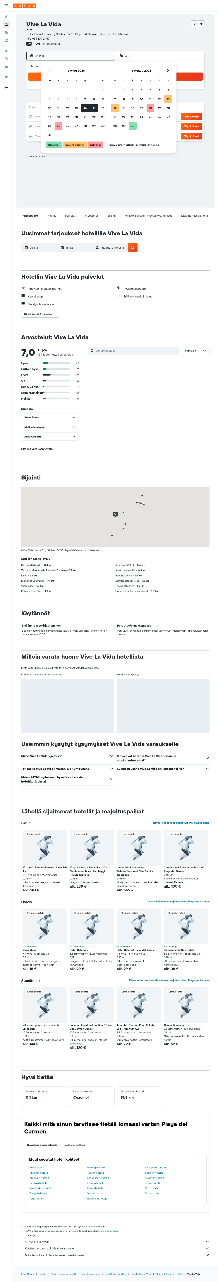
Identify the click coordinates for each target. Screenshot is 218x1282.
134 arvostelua (51, 44)
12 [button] (67, 108)
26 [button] (67, 126)
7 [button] (85, 99)
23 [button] (102, 117)
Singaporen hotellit (156, 1167)
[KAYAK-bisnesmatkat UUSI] (6, 66)
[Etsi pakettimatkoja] (6, 40)
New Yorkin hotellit (40, 1188)
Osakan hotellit (95, 1183)
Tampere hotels (38, 1193)
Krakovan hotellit (154, 1178)
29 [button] (94, 126)
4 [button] (58, 99)
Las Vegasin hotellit (98, 1178)
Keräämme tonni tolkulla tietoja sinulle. (117, 1248)
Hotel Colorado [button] (79, 950)
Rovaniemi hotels (97, 1198)
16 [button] (103, 108)
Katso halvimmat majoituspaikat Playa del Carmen (179, 901)
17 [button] (49, 117)
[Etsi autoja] (6, 32)
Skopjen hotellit (154, 1172)
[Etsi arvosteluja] (136, 350)
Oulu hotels (151, 1188)
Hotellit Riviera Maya (141, 1274)
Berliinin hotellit (38, 1183)
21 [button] (85, 117)
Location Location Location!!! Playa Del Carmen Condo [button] (91, 1026)
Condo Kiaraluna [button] (174, 1025)
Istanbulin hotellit (39, 1178)
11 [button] (58, 108)
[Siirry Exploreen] (6, 51)
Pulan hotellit (37, 1167)
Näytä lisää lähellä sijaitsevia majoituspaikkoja (181, 822)
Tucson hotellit (95, 1172)
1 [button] (94, 90)
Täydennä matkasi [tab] (74, 1145)
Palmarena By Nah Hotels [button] (179, 950)
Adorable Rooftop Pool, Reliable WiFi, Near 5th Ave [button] (136, 1026)
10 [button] (49, 108)
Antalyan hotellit (39, 1172)
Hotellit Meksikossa (90, 1274)
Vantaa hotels (95, 1193)
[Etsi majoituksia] (6, 24)
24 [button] (49, 126)
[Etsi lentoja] (6, 17)
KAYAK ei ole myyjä (117, 1241)
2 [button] (103, 90)
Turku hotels (37, 1198)
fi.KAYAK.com (27, 1274)
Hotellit (42, 1274)
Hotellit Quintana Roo (115, 1274)
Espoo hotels (152, 1193)
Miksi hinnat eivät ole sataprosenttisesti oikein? (117, 1255)
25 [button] (58, 126)
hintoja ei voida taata (107, 1230)
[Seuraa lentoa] (6, 58)
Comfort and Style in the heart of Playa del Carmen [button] (184, 869)
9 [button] (103, 99)
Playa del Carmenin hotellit (169, 1274)
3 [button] (50, 99)
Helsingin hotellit (96, 1167)
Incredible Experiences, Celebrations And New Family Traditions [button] (135, 871)
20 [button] (76, 117)
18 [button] (58, 117)
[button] (6, 6)
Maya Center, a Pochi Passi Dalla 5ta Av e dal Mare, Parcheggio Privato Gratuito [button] (90, 871)
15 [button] (94, 108)
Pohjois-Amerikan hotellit (63, 1274)
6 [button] (76, 99)
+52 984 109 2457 (37, 38)
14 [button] (85, 108)
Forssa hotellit (95, 1188)
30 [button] (103, 126)
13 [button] (76, 108)
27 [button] (76, 126)
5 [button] (67, 99)
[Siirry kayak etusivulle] (24, 6)
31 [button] (49, 135)
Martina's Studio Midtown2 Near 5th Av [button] (45, 869)
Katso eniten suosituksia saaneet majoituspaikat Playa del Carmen (169, 980)
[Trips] (6, 77)
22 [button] (94, 117)
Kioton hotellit (153, 1183)
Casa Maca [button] (29, 950)
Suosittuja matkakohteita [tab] (42, 1145)
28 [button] (85, 126)
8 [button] (94, 99)
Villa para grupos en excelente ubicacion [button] (41, 1026)
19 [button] (67, 117)
